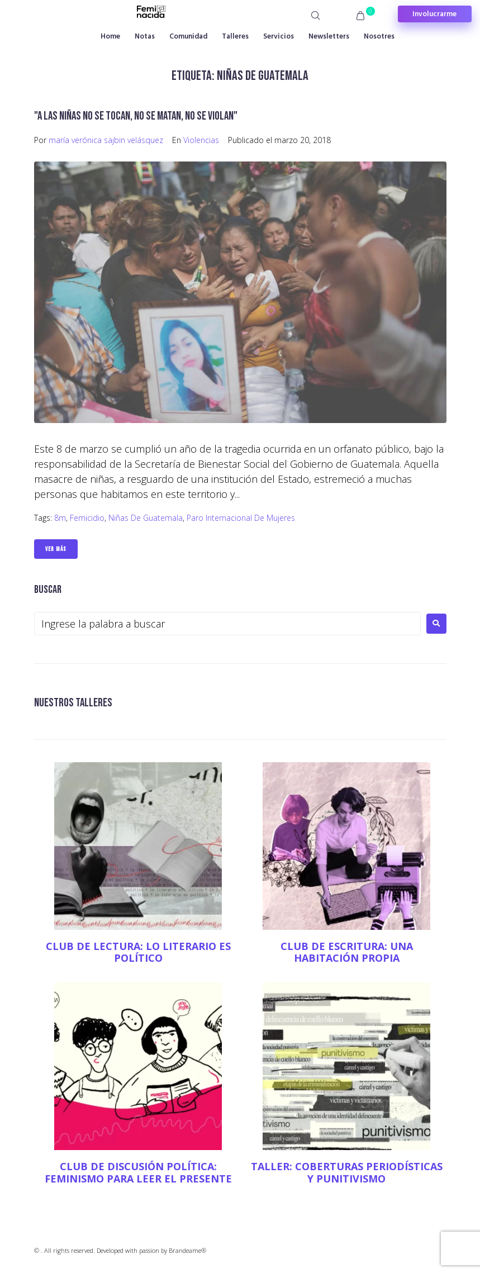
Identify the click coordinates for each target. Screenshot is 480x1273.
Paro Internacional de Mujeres (241, 517)
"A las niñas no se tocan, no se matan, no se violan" (135, 116)
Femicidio (87, 517)
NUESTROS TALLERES (73, 703)
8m (60, 517)
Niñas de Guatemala (145, 517)
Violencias (201, 140)
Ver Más (55, 549)
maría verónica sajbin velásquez (106, 140)
